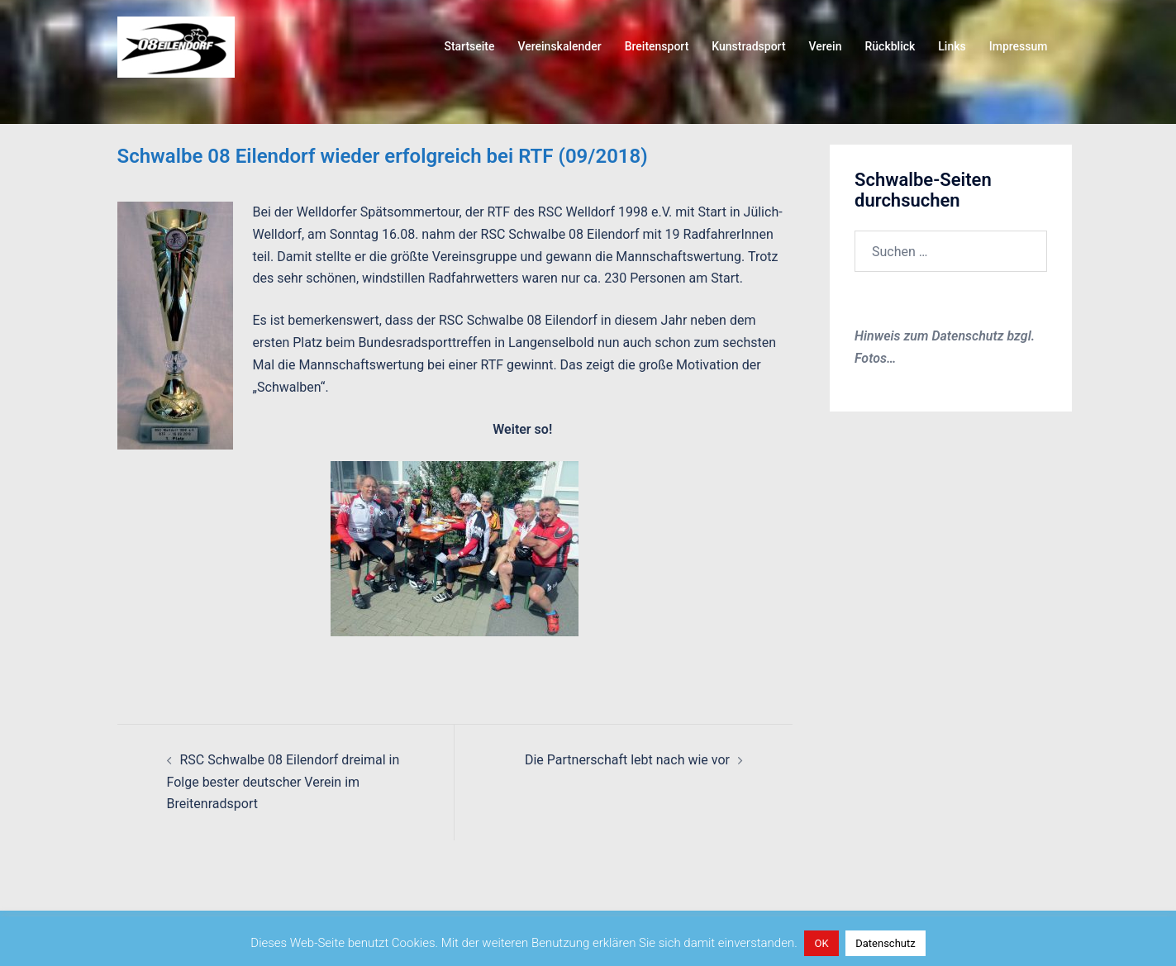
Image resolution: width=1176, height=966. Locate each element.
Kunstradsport (748, 46)
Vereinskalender (559, 46)
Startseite (469, 46)
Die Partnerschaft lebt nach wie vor (627, 760)
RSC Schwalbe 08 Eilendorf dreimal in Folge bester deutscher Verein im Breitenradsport (283, 782)
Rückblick (889, 46)
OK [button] (821, 943)
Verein (825, 46)
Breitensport (657, 46)
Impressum (1018, 46)
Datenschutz (885, 943)
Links (951, 46)
